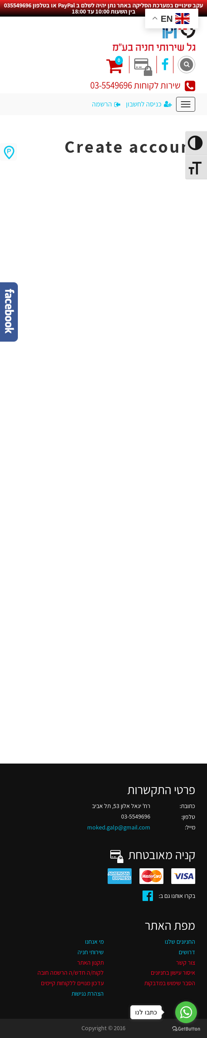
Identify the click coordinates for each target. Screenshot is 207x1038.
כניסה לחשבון (149, 104)
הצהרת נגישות (87, 993)
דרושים (187, 952)
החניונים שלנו (180, 942)
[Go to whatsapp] (186, 1012)
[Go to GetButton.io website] (186, 1029)
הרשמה (106, 104)
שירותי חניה (91, 952)
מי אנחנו (94, 942)
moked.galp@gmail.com (118, 827)
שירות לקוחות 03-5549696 (142, 85)
